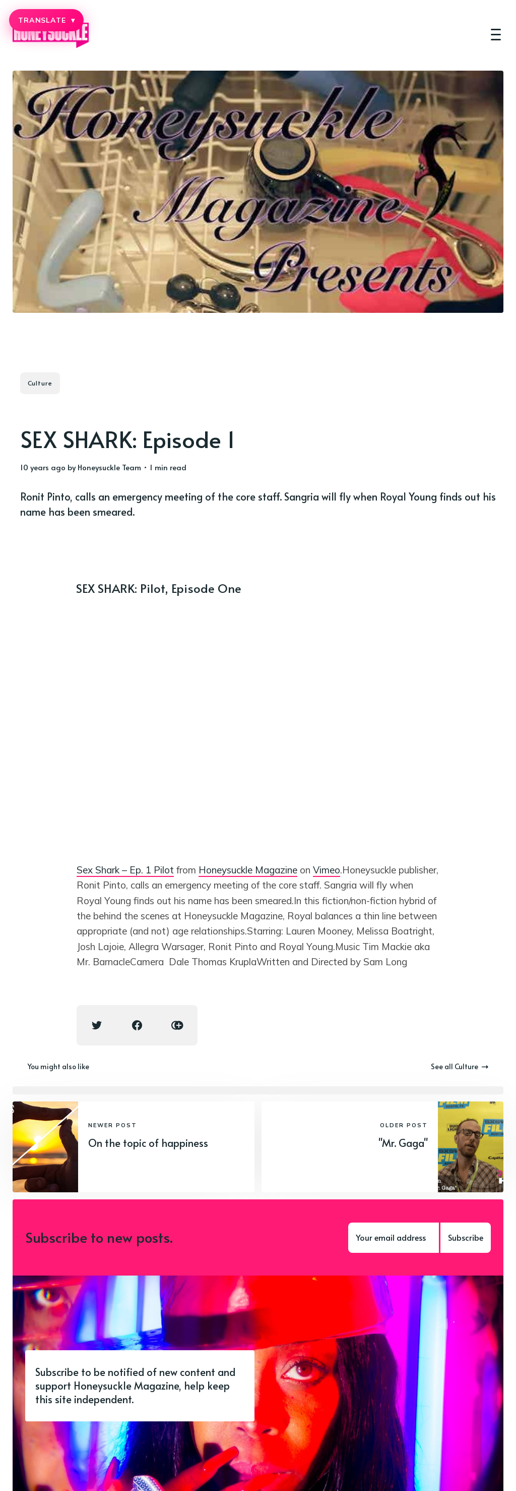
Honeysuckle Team (109, 467)
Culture (40, 383)
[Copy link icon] (177, 1025)
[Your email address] (393, 1238)
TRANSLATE (46, 20)
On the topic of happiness (148, 1143)
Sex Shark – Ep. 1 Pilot (125, 870)
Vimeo (326, 870)
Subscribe (465, 1237)
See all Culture (459, 1066)
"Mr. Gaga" (403, 1143)
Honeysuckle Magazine (248, 870)
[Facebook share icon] (137, 1025)
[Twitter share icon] (97, 1025)
